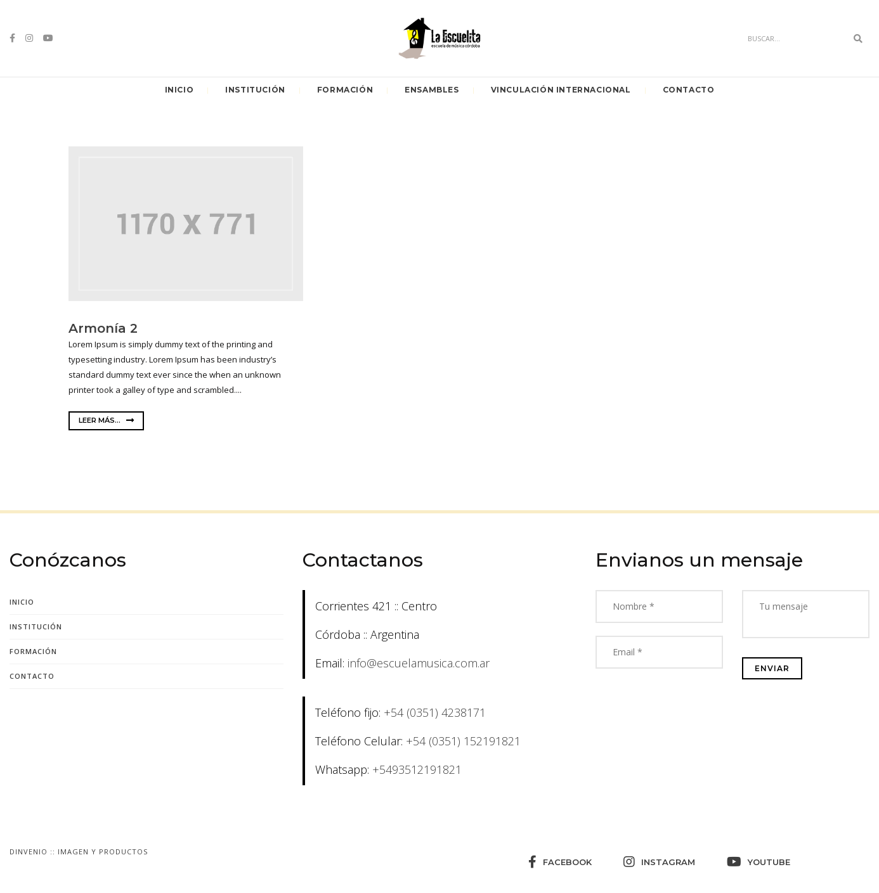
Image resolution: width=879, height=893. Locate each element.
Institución (255, 89)
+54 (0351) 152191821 (463, 740)
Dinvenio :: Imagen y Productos (79, 851)
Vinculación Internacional (561, 89)
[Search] (794, 39)
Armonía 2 (103, 328)
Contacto (689, 89)
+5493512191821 (417, 769)
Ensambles (432, 89)
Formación (345, 89)
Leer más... (106, 420)
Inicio (179, 89)
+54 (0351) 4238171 (435, 712)
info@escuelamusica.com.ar (419, 663)
